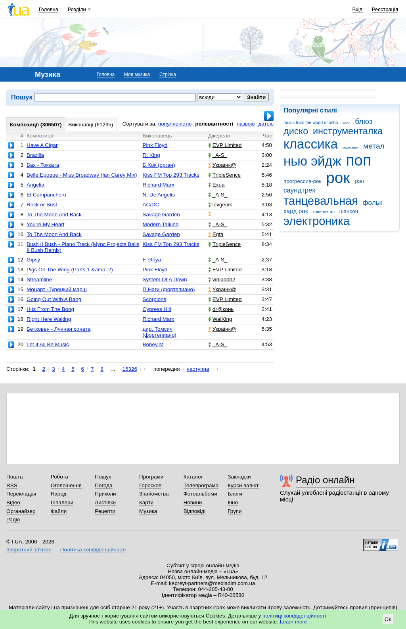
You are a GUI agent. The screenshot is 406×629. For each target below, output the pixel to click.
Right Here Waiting (49, 319)
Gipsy (33, 260)
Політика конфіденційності (93, 550)
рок (338, 177)
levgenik (220, 205)
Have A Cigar (42, 145)
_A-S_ (217, 155)
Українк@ (222, 165)
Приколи (105, 494)
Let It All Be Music (48, 344)
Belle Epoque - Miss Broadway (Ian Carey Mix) (82, 175)
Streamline (39, 279)
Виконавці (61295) (91, 125)
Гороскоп (150, 485)
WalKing (220, 319)
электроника (316, 221)
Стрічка (167, 74)
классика (310, 144)
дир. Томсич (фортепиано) (159, 332)
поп (358, 160)
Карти (146, 502)
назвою (246, 124)
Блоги (235, 494)
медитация (351, 147)
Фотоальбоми (200, 494)
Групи (234, 511)
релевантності (214, 124)
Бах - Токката (43, 165)
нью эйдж (312, 161)
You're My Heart (45, 224)
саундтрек (299, 190)
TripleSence (224, 175)
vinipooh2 (222, 279)
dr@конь (221, 309)
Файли (59, 511)
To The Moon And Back (54, 214)
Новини (193, 502)
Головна (48, 9)
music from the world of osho (310, 122)
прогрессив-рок (302, 181)
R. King (151, 155)
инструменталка (348, 131)
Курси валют (243, 485)
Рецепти (105, 511)
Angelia (35, 185)
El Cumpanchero (46, 195)
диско (295, 131)
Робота (59, 477)
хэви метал (323, 211)
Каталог (193, 477)
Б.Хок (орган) (159, 165)
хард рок (295, 211)
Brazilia (35, 155)
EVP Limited (225, 145)
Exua (216, 185)
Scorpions (155, 299)
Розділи (77, 9)
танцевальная (320, 200)
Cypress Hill (157, 309)
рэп (359, 180)
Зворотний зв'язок (28, 550)
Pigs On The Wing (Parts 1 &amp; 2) (70, 270)
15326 (130, 369)
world (346, 123)
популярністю (175, 124)
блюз (364, 121)
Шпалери (62, 502)
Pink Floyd (155, 145)
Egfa (216, 234)
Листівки (105, 502)
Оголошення (66, 485)
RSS (11, 485)
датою (266, 124)
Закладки (239, 477)
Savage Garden (161, 214)
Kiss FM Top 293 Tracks (171, 175)
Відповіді (195, 511)
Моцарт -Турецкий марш (57, 289)
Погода (103, 485)
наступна (198, 369)
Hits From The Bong (50, 309)
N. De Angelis (159, 195)
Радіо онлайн (325, 480)
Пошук (103, 477)
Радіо (13, 519)
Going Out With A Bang (54, 299)
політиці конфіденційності (294, 616)
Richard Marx (158, 185)
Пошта (14, 477)
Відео (13, 502)
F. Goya (152, 260)
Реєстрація (385, 9)
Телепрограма (201, 485)
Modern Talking (161, 224)
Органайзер (20, 511)
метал (374, 146)
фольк (372, 202)
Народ (59, 494)
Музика (148, 511)
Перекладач (21, 494)
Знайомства (154, 494)
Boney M (153, 344)
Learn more (293, 622)
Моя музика (137, 74)
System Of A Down (165, 279)
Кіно (233, 502)
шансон (348, 211)
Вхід (357, 9)
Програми (151, 477)
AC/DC (151, 205)
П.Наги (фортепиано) (169, 289)
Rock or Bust (42, 205)
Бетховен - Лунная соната (58, 329)
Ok (388, 619)
